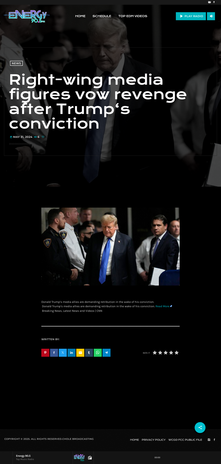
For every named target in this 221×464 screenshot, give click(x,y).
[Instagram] (209, 2)
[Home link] (27, 16)
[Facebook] (214, 2)
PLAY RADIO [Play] (191, 16)
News (16, 63)
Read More (162, 306)
